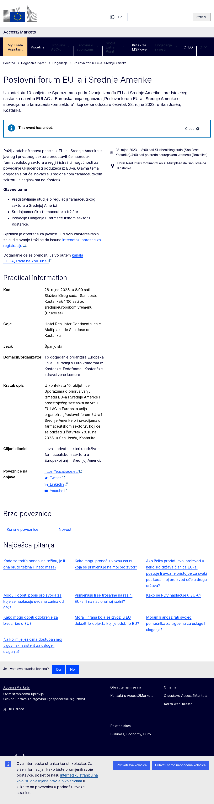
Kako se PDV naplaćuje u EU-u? (173, 596)
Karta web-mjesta (178, 705)
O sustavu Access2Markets (186, 696)
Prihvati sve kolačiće (132, 765)
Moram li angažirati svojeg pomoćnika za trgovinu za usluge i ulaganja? (175, 623)
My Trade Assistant (15, 47)
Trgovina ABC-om (60, 47)
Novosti (65, 530)
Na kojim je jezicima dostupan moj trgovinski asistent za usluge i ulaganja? (32, 646)
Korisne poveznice (22, 530)
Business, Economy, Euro (130, 735)
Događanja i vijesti (166, 47)
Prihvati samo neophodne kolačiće (180, 765)
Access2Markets (16, 688)
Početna (37, 47)
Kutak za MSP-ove (139, 47)
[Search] (202, 17)
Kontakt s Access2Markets (131, 696)
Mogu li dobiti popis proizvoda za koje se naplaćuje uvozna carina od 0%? (33, 602)
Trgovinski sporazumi (88, 47)
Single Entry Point (115, 47)
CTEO (188, 47)
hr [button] (116, 17)
